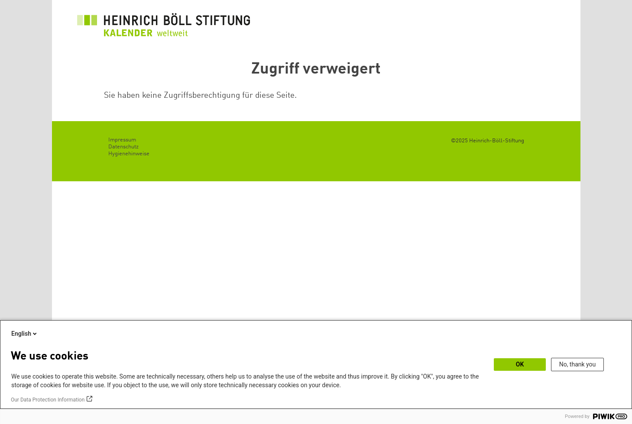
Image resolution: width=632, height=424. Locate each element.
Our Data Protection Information (47, 400)
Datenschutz (123, 147)
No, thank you (577, 364)
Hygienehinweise (128, 154)
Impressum (122, 140)
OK (520, 364)
